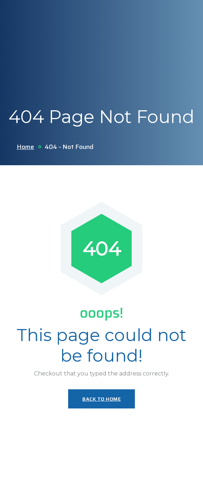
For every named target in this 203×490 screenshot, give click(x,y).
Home (25, 147)
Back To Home (101, 399)
